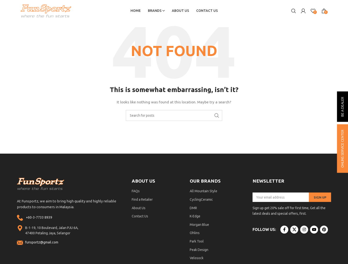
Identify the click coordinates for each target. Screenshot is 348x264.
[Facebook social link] (284, 230)
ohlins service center (342, 148)
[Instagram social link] (304, 230)
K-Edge (195, 216)
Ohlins (195, 233)
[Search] (293, 11)
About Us (138, 208)
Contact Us (140, 216)
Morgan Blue (199, 225)
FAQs (136, 191)
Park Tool (197, 241)
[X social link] (294, 230)
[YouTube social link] (314, 230)
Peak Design (199, 250)
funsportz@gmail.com (41, 242)
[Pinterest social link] (324, 230)
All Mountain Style (203, 191)
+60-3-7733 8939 (39, 218)
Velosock (196, 258)
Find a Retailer (142, 200)
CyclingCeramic (201, 200)
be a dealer (342, 106)
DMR (193, 208)
